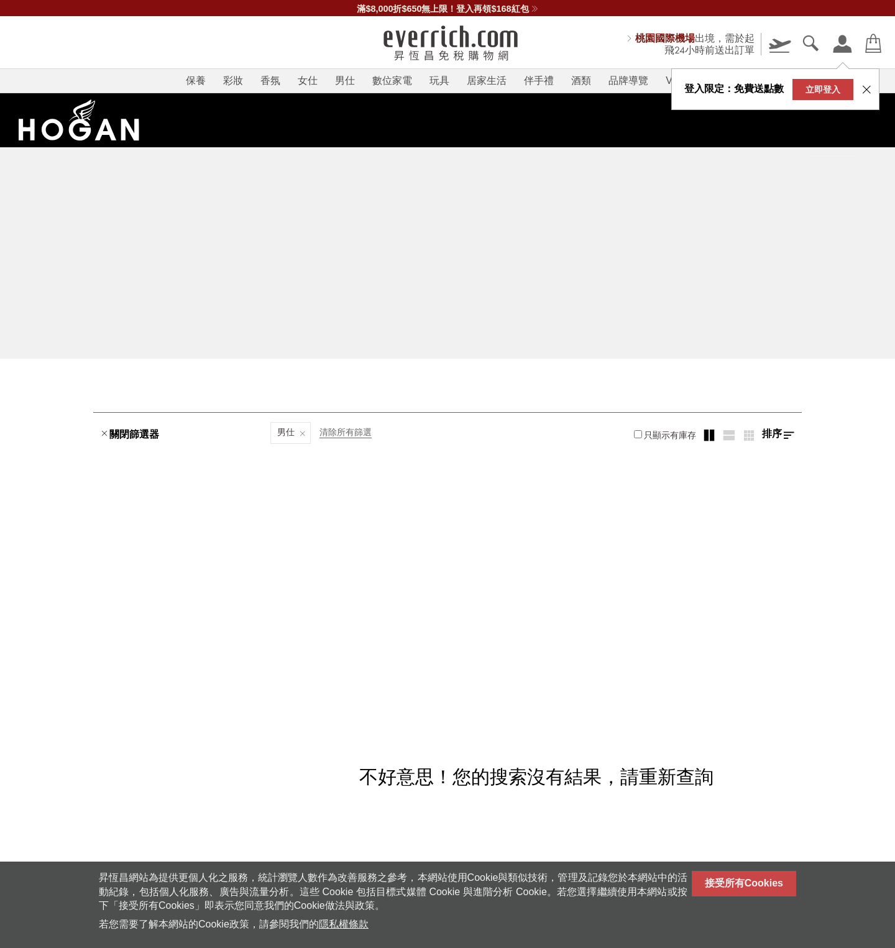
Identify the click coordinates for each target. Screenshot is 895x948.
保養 (196, 80)
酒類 (581, 80)
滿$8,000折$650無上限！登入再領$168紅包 (447, 9)
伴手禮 (539, 80)
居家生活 (487, 80)
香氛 (270, 80)
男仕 (345, 80)
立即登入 (823, 89)
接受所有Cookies (744, 883)
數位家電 (392, 80)
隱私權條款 (344, 924)
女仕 (308, 80)
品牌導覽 (628, 80)
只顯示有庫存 (665, 435)
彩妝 (233, 80)
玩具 (439, 80)
